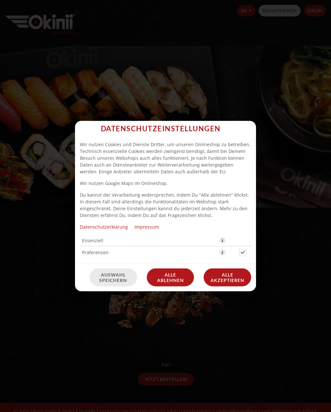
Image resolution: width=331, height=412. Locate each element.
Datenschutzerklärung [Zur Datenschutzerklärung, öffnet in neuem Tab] (104, 227)
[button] (222, 240)
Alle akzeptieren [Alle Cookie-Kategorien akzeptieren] (227, 277)
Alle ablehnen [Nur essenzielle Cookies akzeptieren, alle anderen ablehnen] (170, 277)
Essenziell (92, 240)
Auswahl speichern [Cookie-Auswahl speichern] (113, 277)
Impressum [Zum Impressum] (146, 227)
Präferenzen (95, 252)
